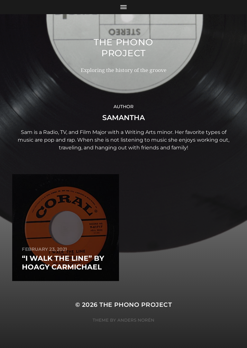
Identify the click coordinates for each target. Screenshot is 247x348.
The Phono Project (123, 48)
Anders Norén (135, 320)
